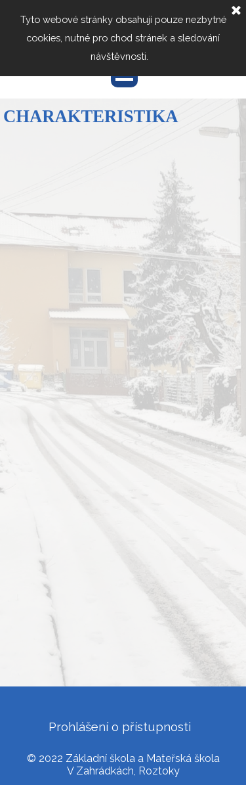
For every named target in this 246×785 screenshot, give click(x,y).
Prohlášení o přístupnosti (120, 726)
